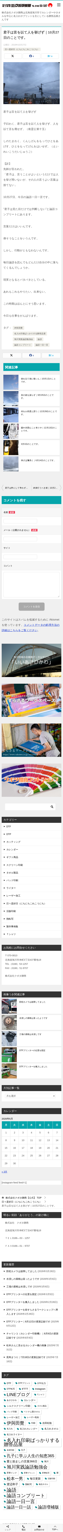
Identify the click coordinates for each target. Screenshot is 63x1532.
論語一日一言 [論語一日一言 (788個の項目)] (21, 1501)
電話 (24, 1528)
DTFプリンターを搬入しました (33, 1066)
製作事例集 (12, 926)
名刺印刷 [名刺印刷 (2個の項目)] (10, 1450)
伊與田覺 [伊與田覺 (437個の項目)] (15, 1423)
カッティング (13, 841)
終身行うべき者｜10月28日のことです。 (47, 488)
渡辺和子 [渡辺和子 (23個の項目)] (12, 1484)
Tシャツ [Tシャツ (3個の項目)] (40, 1395)
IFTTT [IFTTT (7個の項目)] (25, 1389)
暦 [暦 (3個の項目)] (57, 1473)
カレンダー (12, 849)
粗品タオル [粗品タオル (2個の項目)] (43, 1484)
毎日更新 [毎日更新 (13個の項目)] (35, 1478)
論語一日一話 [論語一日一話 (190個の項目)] (19, 1507)
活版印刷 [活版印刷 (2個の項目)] (51, 1479)
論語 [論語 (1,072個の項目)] (11, 1490)
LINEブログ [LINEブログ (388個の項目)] (18, 1394)
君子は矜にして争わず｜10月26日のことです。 (18, 488)
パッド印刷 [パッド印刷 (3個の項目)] (12, 1412)
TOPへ (55, 1528)
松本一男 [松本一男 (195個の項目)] (15, 1478)
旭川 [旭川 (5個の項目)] (46, 1461)
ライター (11, 888)
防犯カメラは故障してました (32, 1002)
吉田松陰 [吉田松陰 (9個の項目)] (47, 1423)
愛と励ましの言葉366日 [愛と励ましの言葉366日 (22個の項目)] (22, 1461)
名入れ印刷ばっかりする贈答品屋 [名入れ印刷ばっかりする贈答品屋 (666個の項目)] (32, 1442)
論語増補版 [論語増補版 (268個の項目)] (48, 1507)
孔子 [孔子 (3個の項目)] (23, 1450)
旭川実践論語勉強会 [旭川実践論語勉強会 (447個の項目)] (27, 1467)
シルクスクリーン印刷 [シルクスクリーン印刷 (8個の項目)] (18, 1406)
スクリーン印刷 (14, 865)
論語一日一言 (42, 345)
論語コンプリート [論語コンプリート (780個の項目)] (26, 1495)
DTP (8, 834)
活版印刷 (11, 911)
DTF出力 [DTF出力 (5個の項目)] (41, 1383)
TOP (23, 1197)
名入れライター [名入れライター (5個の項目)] (14, 1434)
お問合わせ (39, 1528)
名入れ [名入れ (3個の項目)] (10, 1429)
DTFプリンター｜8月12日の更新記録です (28, 1321)
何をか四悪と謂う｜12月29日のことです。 (39, 413)
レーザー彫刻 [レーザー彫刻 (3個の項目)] (33, 1417)
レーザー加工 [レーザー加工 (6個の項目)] (13, 1417)
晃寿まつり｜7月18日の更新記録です (26, 1357)
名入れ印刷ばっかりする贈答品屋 (30, 333)
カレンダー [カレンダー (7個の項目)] (30, 1400)
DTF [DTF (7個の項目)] (9, 1383)
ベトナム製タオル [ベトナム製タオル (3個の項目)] (32, 1412)
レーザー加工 (13, 895)
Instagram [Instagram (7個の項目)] (40, 1389)
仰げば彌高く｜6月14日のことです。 (38, 460)
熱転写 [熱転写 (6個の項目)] (28, 1484)
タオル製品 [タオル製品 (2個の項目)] (42, 1406)
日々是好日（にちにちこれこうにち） (22, 49)
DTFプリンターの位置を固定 (32, 1050)
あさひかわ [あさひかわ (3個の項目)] (12, 1400)
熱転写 (9, 918)
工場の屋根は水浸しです (30, 1034)
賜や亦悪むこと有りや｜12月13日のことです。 (39, 429)
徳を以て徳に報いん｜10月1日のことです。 (38, 380)
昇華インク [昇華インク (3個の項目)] (12, 1473)
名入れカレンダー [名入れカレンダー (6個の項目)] (28, 1429)
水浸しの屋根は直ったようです (33, 1018)
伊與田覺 (18, 328)
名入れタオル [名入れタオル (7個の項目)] (51, 1429)
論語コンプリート (22, 345)
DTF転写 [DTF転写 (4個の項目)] (11, 1389)
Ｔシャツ (11, 934)
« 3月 (4, 1171)
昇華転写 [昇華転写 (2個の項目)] (45, 1473)
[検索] (30, 806)
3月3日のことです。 (30, 444)
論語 (40, 339)
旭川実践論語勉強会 (23, 339)
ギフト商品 (12, 857)
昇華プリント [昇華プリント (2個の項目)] (29, 1473)
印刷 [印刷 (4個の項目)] (33, 1423)
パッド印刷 (12, 880)
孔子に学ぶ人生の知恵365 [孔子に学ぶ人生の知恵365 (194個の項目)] (30, 1456)
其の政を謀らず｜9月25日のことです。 (37, 396)
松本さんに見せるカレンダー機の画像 (26, 1345)
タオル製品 (12, 872)
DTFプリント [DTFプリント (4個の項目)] (24, 1383)
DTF (8, 826)
